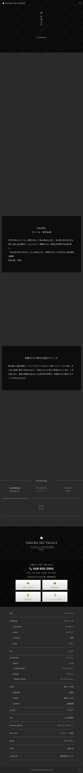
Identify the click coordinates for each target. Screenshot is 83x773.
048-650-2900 (43, 568)
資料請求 (55, 587)
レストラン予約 (54, 599)
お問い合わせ (28, 587)
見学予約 (28, 599)
